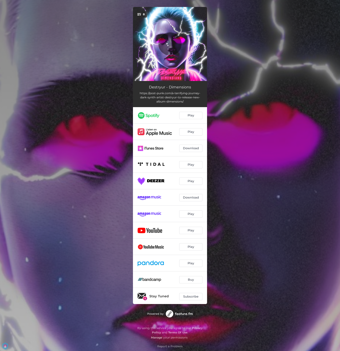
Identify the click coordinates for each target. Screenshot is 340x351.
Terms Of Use (178, 332)
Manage (156, 337)
